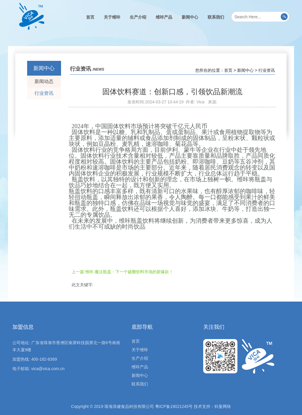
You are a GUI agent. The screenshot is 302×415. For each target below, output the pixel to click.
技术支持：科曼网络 (212, 406)
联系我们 (216, 17)
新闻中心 (190, 17)
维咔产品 (164, 17)
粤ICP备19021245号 (174, 406)
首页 (90, 17)
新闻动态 (44, 81)
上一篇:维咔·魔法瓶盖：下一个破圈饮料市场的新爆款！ (122, 271)
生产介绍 (138, 17)
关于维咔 (112, 17)
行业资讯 (44, 93)
